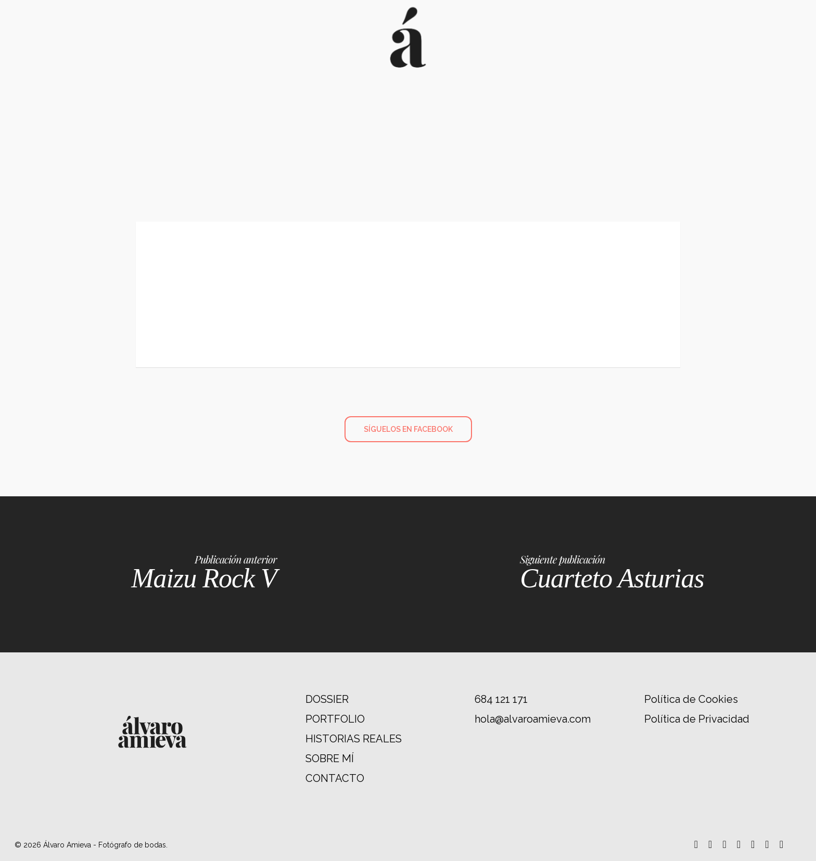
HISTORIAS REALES (353, 739)
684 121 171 (501, 699)
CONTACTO (334, 778)
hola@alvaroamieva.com (533, 719)
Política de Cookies (691, 699)
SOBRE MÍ (329, 758)
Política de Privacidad (696, 719)
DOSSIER (327, 699)
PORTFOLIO (335, 719)
